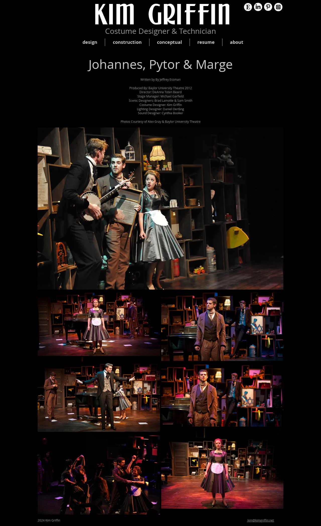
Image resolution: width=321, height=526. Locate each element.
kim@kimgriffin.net (260, 520)
